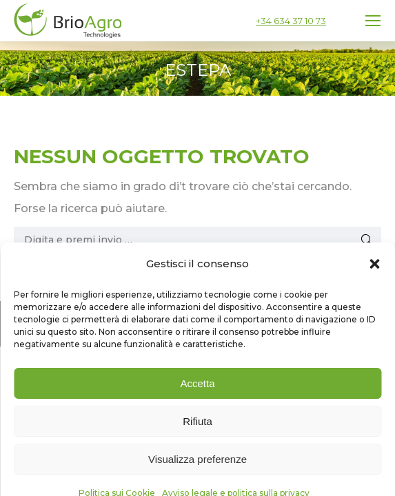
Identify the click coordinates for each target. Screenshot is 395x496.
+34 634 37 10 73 (291, 20)
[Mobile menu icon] (373, 20)
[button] (374, 324)
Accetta (197, 443)
